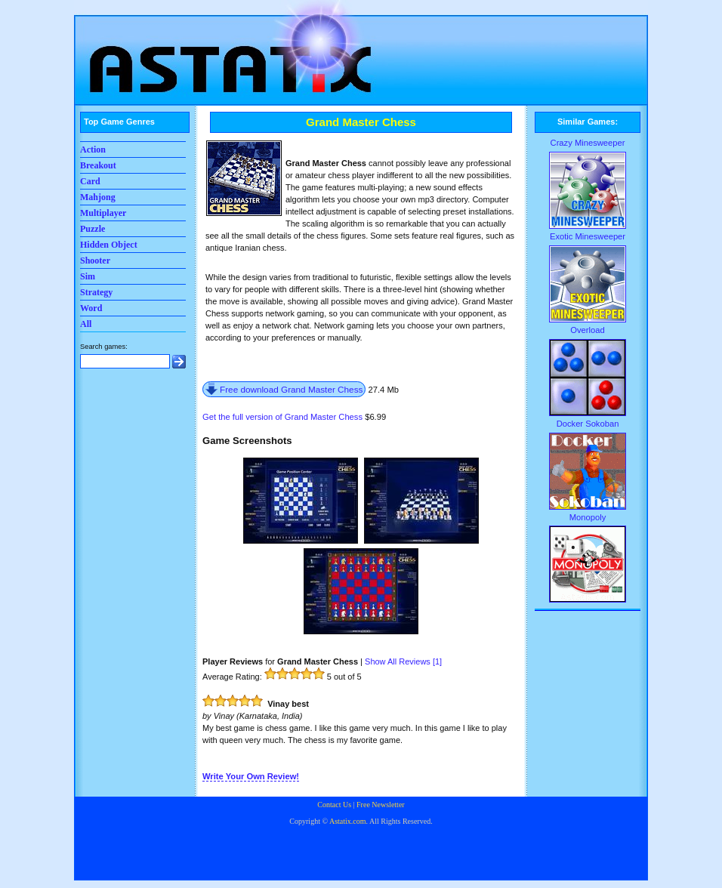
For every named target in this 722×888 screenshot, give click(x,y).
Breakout (98, 165)
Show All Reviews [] (403, 661)
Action (93, 149)
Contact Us (334, 804)
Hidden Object (108, 244)
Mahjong (98, 197)
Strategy (96, 292)
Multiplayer (103, 213)
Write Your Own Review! (250, 776)
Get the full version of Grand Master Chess (282, 416)
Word (91, 308)
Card (90, 181)
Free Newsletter (380, 804)
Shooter (95, 260)
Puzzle (92, 229)
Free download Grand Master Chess (291, 389)
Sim (87, 276)
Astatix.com (347, 821)
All (85, 324)
